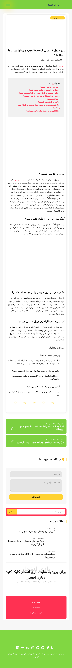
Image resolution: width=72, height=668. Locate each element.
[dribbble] (32, 647)
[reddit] (42, 647)
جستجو (12, 512)
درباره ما (36, 607)
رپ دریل (61, 66)
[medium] (22, 647)
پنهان (52, 83)
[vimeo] (47, 647)
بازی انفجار (52, 4)
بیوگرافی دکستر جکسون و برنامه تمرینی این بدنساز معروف (40, 442)
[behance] (27, 647)
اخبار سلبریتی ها (57, 18)
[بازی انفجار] (63, 5)
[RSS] (17, 647)
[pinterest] (37, 647)
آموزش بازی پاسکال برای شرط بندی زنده (37, 531)
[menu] (8, 5)
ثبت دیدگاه (36, 497)
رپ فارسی (19, 180)
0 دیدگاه (45, 60)
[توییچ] (52, 647)
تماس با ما (36, 602)
